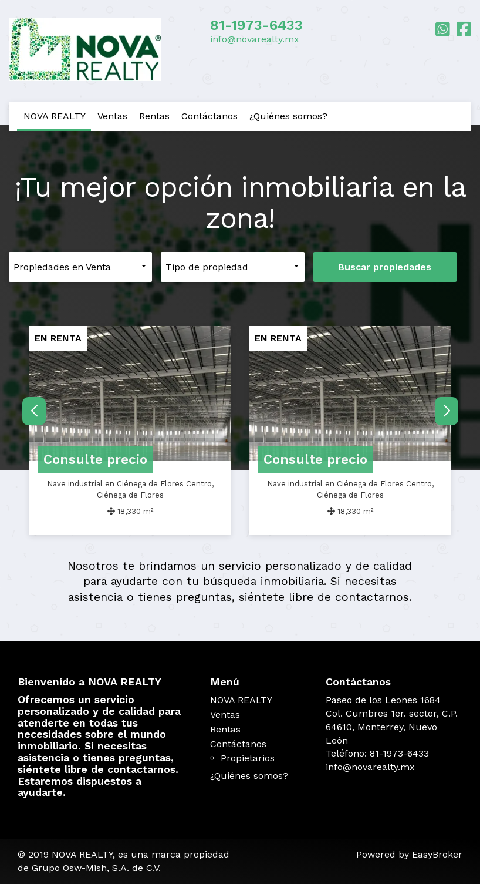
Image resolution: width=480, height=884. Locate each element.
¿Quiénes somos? (288, 116)
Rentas (154, 116)
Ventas (112, 116)
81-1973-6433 (256, 25)
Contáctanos (209, 116)
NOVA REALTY (54, 116)
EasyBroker (437, 854)
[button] (446, 411)
